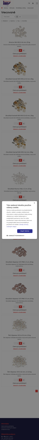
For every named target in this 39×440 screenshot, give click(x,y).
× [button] (34, 203)
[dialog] (19, 220)
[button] (15, 235)
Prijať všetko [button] (24, 231)
